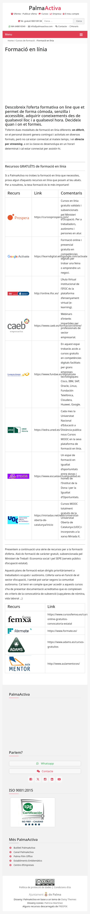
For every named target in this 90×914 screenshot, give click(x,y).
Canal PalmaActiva (24, 852)
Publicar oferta (29, 13)
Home (11, 40)
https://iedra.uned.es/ (47, 430)
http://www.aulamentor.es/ (64, 663)
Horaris (74, 26)
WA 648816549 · (18, 26)
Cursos (44, 13)
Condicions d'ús (62, 887)
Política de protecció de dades (35, 887)
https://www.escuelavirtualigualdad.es (57, 476)
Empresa (57, 13)
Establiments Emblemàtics (28, 860)
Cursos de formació (25, 40)
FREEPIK (63, 906)
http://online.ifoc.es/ (46, 293)
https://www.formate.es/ (62, 631)
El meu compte (72, 13)
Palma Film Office (23, 856)
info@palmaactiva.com (42, 26)
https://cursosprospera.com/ (51, 217)
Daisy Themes (68, 899)
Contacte (62, 26)
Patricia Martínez (54, 902)
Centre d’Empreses (24, 865)
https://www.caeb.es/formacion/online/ (58, 325)
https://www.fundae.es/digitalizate (55, 374)
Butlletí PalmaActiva (24, 847)
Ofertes (17, 13)
